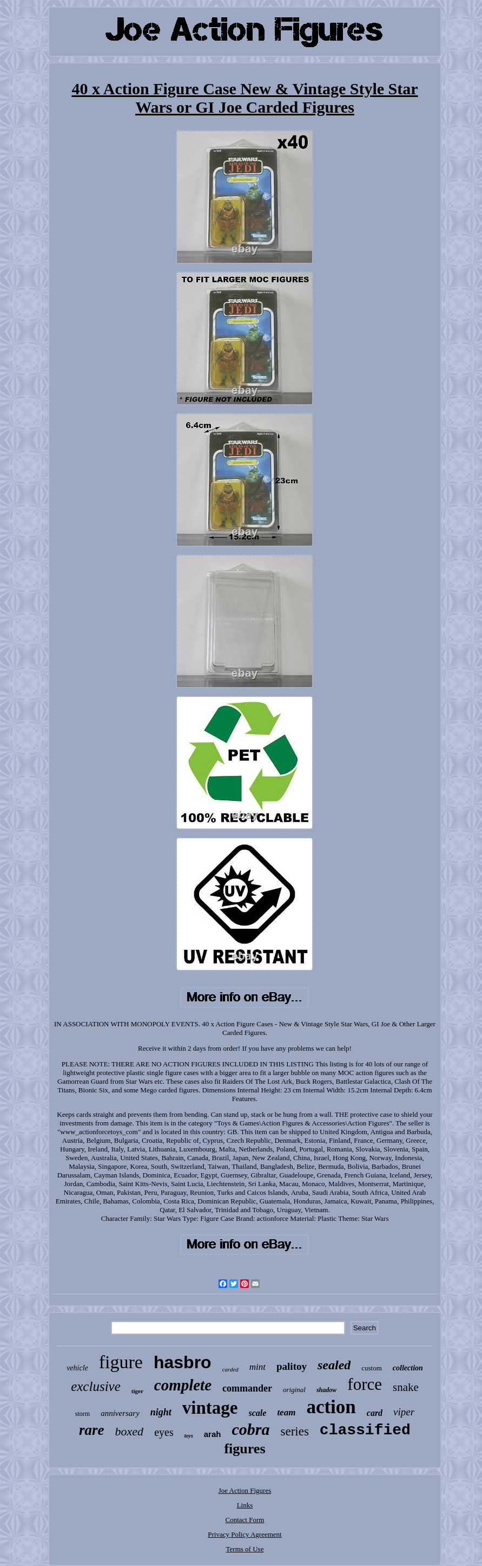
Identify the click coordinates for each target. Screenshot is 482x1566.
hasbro (183, 1362)
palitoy (291, 1366)
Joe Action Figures (245, 1490)
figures (244, 1449)
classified (365, 1430)
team (286, 1412)
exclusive (96, 1386)
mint (257, 1367)
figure (121, 1362)
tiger (137, 1391)
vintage (210, 1408)
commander (247, 1388)
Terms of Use (245, 1549)
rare (91, 1430)
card (374, 1413)
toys (188, 1436)
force (364, 1384)
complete (183, 1385)
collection (408, 1368)
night (160, 1412)
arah (212, 1434)
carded (230, 1369)
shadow (326, 1390)
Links (245, 1505)
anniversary (120, 1413)
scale (258, 1413)
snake (406, 1387)
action (330, 1407)
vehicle (77, 1368)
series (294, 1431)
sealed (334, 1365)
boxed (129, 1431)
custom (371, 1368)
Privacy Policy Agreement (244, 1534)
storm (82, 1414)
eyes (164, 1432)
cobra (250, 1429)
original (294, 1390)
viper (403, 1412)
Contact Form (245, 1520)
